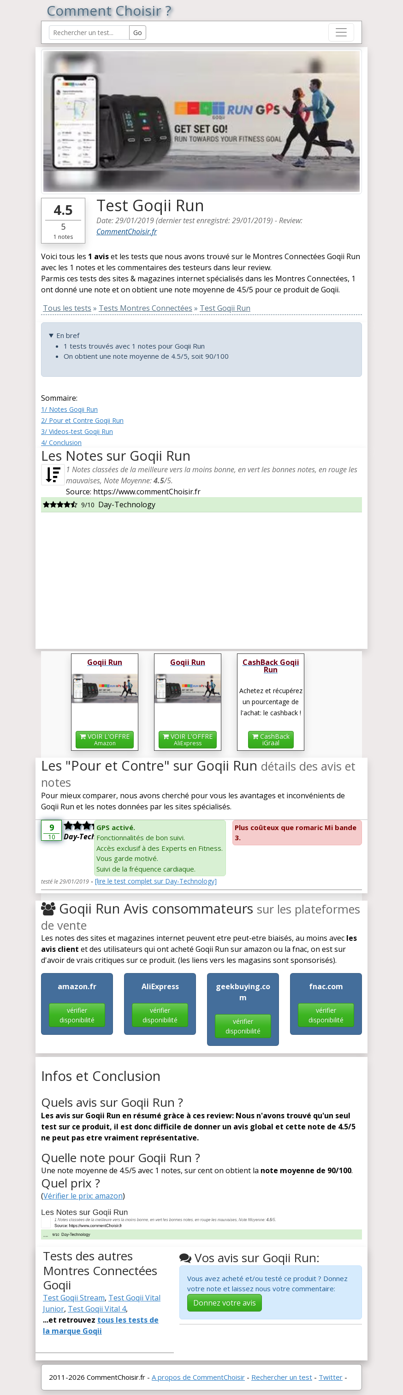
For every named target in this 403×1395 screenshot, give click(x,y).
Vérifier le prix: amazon (83, 1196)
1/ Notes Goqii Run (69, 409)
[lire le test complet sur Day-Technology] (156, 881)
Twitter (331, 1377)
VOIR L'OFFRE (105, 739)
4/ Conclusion (61, 442)
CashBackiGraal (271, 739)
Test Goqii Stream (74, 1298)
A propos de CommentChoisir (198, 1377)
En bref (67, 335)
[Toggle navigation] (341, 32)
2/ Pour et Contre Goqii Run (82, 420)
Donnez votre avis (224, 1303)
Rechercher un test (281, 1377)
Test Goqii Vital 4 (97, 1309)
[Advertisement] (201, 576)
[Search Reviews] (89, 32)
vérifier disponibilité (77, 1015)
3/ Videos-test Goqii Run (77, 431)
